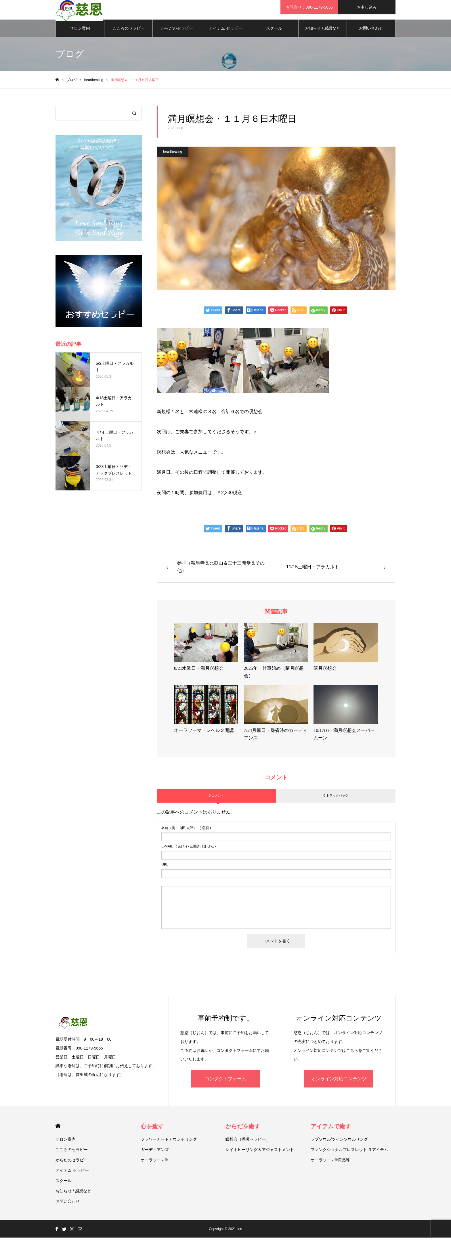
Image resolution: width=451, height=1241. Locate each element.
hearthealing (172, 155)
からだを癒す (243, 1130)
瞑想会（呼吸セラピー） (248, 1142)
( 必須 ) (186, 831)
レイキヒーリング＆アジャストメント (260, 1153)
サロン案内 (80, 31)
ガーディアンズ (155, 1153)
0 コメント (216, 799)
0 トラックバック (335, 799)
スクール (274, 31)
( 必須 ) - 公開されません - (188, 849)
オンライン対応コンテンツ (338, 1082)
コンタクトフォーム (225, 1082)
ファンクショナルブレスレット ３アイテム (349, 1153)
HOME (58, 1129)
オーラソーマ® (154, 1163)
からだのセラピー (177, 31)
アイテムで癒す (331, 1130)
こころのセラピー (128, 31)
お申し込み (367, 7)
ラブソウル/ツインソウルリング (339, 1142)
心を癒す (152, 1130)
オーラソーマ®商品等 (330, 1163)
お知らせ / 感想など (323, 31)
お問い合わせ (371, 31)
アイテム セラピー (225, 31)
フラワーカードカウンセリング (169, 1142)
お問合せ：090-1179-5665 (309, 7)
